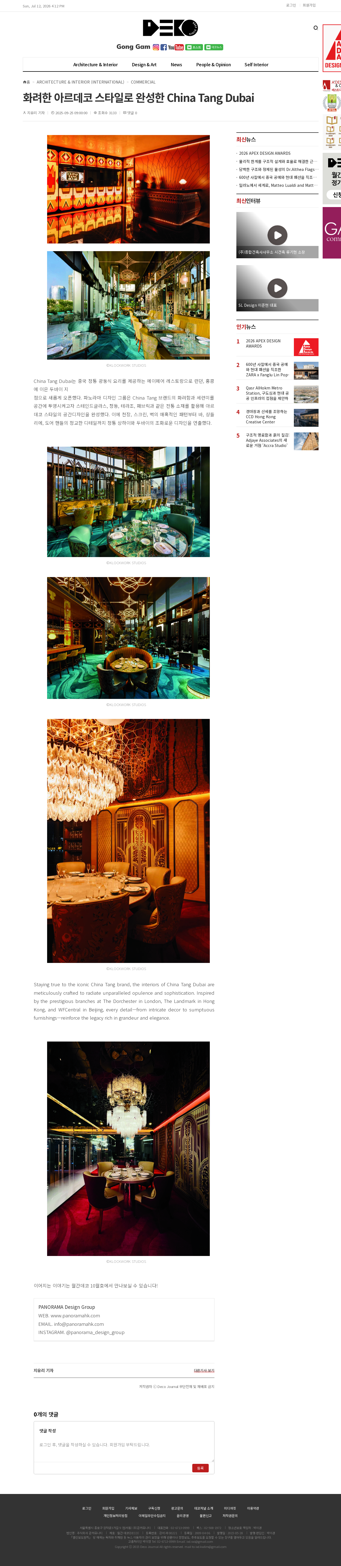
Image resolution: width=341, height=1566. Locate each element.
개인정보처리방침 (116, 1515)
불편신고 (206, 1515)
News (176, 64)
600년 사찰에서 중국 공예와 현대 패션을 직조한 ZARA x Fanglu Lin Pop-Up (279, 177)
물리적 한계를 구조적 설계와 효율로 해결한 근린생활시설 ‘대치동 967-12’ (279, 161)
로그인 (291, 5)
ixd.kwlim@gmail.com (211, 1546)
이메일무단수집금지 (152, 1515)
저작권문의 (230, 1515)
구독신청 (154, 1508)
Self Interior (256, 64)
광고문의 (177, 1508)
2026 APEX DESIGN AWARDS (265, 153)
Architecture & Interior (95, 64)
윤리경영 (183, 1515)
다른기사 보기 (204, 1370)
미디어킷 (230, 1508)
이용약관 (253, 1508)
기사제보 (131, 1508)
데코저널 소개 (203, 1508)
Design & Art (144, 64)
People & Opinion (213, 64)
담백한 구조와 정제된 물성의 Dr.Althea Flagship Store (279, 169)
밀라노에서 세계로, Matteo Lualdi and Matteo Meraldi (279, 185)
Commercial (143, 82)
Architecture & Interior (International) (80, 82)
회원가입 (309, 5)
